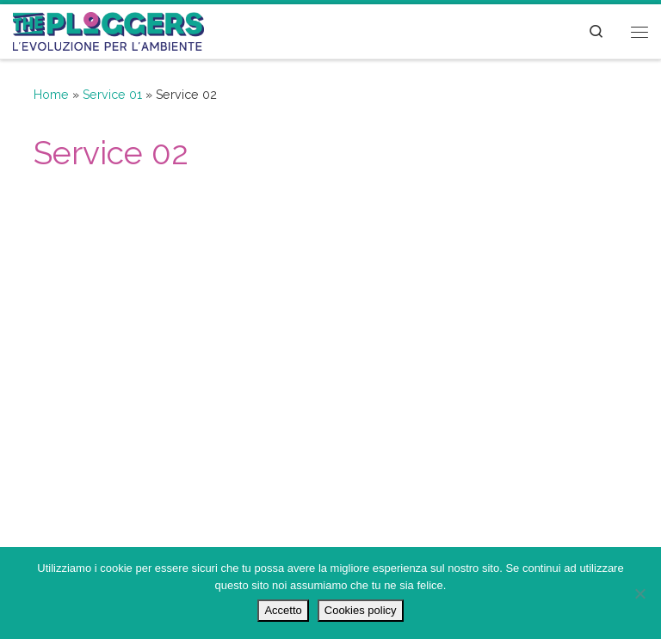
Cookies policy (360, 610)
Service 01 (112, 94)
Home (51, 94)
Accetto (282, 610)
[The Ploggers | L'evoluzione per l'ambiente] (108, 29)
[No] (639, 593)
